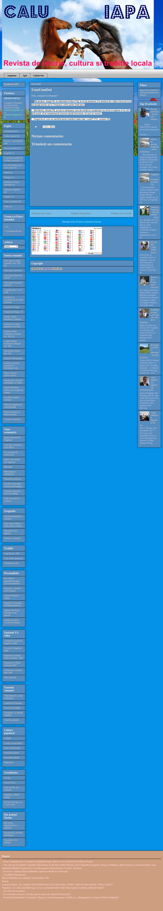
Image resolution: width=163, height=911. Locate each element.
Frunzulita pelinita (12, 757)
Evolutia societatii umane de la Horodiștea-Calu (11, 365)
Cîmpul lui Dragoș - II (13, 312)
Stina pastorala (10, 677)
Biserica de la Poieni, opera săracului (154, 282)
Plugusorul (8, 762)
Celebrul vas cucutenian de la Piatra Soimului (13, 299)
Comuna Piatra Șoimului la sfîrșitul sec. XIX (12, 343)
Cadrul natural (10, 136)
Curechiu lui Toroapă (13, 703)
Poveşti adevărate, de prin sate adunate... (155, 114)
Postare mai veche (121, 213)
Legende (7, 153)
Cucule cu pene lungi (13, 743)
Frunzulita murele (11, 753)
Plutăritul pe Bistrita (12, 479)
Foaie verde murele (12, 748)
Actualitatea (9, 131)
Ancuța (7, 778)
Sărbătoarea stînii (11, 563)
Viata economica (11, 201)
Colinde (7, 738)
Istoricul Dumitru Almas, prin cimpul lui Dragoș (13, 389)
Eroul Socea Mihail (12, 708)
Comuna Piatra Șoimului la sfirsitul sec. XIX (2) (12, 333)
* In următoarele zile (12, 231)
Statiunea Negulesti (12, 189)
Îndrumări (8, 467)
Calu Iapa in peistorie (13, 270)
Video (6, 206)
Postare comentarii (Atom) (88, 221)
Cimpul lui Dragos (12, 307)
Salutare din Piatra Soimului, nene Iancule (12, 612)
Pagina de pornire (81, 213)
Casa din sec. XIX (11, 553)
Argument (11, 75)
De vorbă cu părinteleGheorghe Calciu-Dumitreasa (12, 580)
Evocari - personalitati (13, 141)
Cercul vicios (9, 783)
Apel (25, 75)
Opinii (6, 172)
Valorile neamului (11, 720)
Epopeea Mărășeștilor (13, 358)
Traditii (7, 197)
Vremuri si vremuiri (12, 419)
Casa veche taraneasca (13, 558)
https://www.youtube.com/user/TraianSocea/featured (149, 92)
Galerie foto (38, 75)
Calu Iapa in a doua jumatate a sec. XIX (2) (12, 263)
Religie (7, 177)
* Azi (6, 227)
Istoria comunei (10, 148)
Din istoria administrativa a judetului (11, 825)
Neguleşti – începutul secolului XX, (155, 179)
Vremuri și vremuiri (12, 538)
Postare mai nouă (41, 213)
